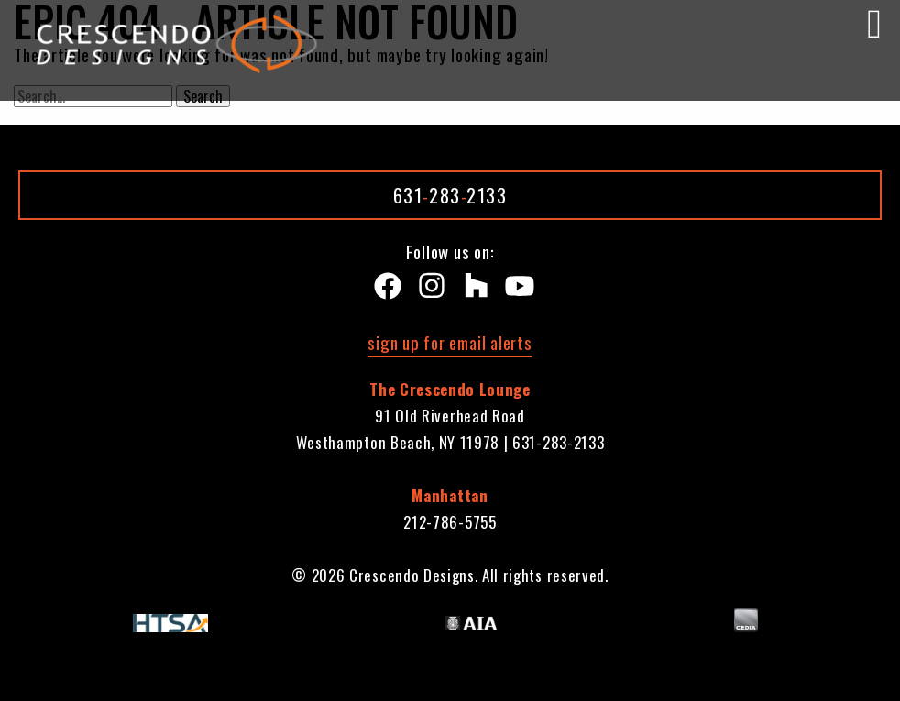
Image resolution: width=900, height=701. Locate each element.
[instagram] (428, 290)
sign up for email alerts (450, 342)
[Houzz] (472, 290)
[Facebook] (384, 290)
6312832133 (450, 195)
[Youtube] (516, 290)
